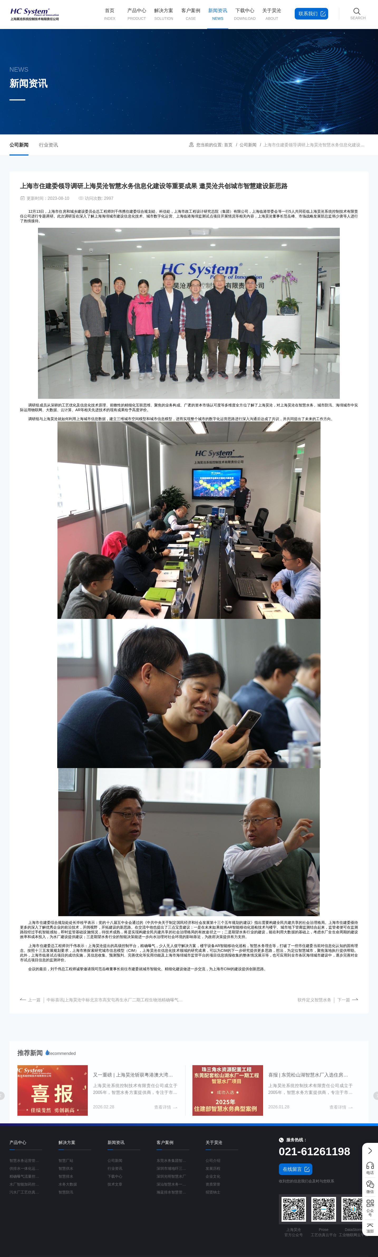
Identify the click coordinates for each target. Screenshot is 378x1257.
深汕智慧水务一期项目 (173, 1184)
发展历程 (213, 1168)
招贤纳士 (213, 1192)
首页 (109, 14)
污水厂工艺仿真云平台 (25, 1192)
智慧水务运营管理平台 (25, 1160)
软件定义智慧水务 (314, 1006)
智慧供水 (66, 1168)
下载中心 (245, 14)
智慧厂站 (66, 1160)
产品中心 (136, 14)
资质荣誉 (213, 1184)
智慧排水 (66, 1176)
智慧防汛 (66, 1192)
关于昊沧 (271, 14)
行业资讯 (47, 145)
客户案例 (191, 14)
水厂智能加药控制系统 (25, 1184)
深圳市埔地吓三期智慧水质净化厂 (173, 1168)
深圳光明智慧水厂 (171, 1176)
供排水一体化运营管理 (25, 1168)
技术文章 (115, 1184)
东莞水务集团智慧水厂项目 (173, 1160)
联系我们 (311, 13)
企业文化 (213, 1176)
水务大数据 (68, 1184)
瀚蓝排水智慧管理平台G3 (173, 1192)
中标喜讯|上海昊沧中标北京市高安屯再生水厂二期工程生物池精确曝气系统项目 (116, 1006)
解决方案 (163, 14)
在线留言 (292, 1169)
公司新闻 (249, 145)
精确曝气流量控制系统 (25, 1176)
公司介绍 (213, 1160)
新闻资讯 (217, 18)
